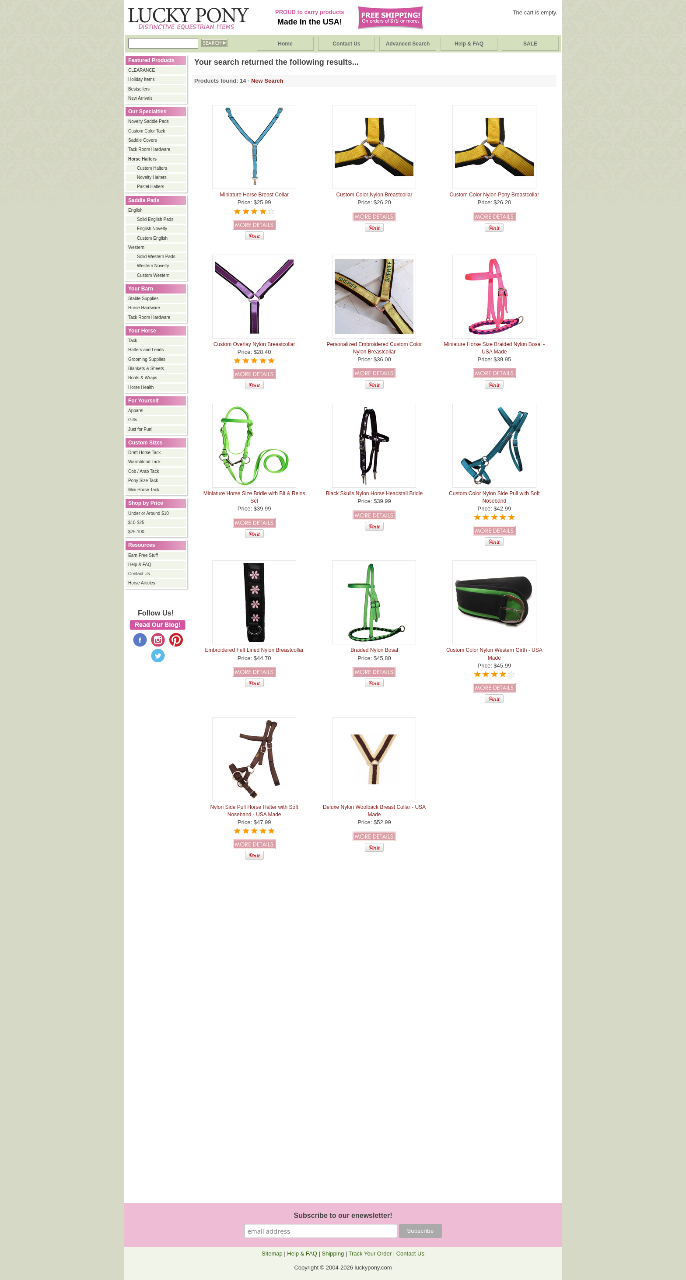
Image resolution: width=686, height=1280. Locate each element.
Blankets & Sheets (146, 368)
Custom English (152, 238)
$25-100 (136, 531)
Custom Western (153, 275)
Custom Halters (152, 168)
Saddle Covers (142, 140)
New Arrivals (140, 98)
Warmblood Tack (144, 461)
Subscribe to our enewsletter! (343, 1215)
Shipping (333, 1253)
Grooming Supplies (146, 359)
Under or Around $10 (148, 513)
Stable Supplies (143, 298)
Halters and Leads (146, 349)
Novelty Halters (152, 177)
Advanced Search (408, 44)
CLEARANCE (141, 70)
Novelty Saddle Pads (148, 121)
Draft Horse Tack (144, 452)
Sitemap (272, 1253)
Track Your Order (370, 1253)
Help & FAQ (469, 44)
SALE (530, 44)
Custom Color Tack (146, 131)
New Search (267, 80)
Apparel (135, 410)
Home (285, 44)
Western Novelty (153, 265)
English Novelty (152, 228)
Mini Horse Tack (143, 489)
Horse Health (141, 387)
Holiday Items (141, 79)
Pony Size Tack (143, 480)
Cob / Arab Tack (143, 471)
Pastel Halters (150, 186)
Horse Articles (141, 583)
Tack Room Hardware (149, 149)
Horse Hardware (144, 307)
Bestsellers (139, 89)
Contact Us (346, 44)
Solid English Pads (155, 219)
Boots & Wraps (143, 377)
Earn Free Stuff (143, 555)
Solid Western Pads (156, 256)
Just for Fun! (140, 429)
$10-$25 (136, 522)
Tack (132, 340)
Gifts (132, 419)
